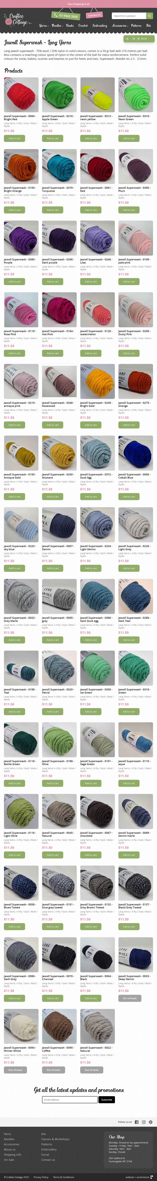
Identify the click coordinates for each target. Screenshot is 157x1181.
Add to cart (14, 138)
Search (149, 16)
